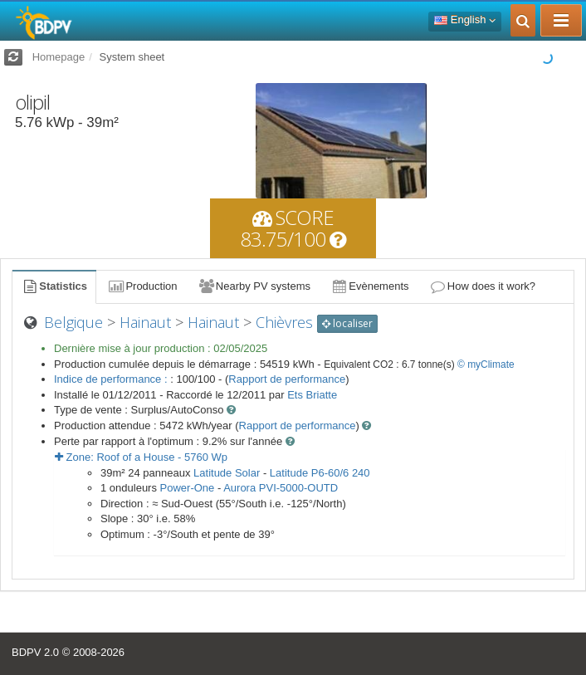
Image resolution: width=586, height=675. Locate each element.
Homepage (58, 57)
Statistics (54, 286)
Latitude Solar (226, 473)
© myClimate (486, 364)
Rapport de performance (286, 379)
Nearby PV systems (254, 286)
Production (142, 286)
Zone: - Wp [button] (141, 457)
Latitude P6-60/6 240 (320, 473)
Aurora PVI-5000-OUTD (280, 488)
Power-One (187, 488)
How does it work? (482, 286)
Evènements (369, 286)
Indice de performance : (112, 379)
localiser (347, 323)
